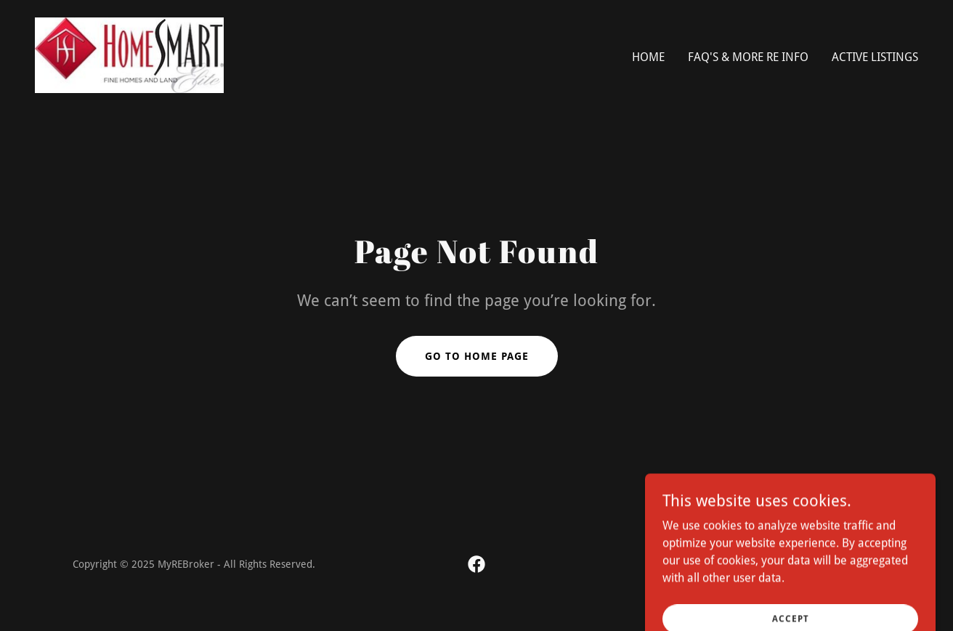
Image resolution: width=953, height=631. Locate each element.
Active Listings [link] (875, 57)
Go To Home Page (477, 356)
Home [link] (648, 57)
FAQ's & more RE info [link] (748, 57)
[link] (129, 54)
